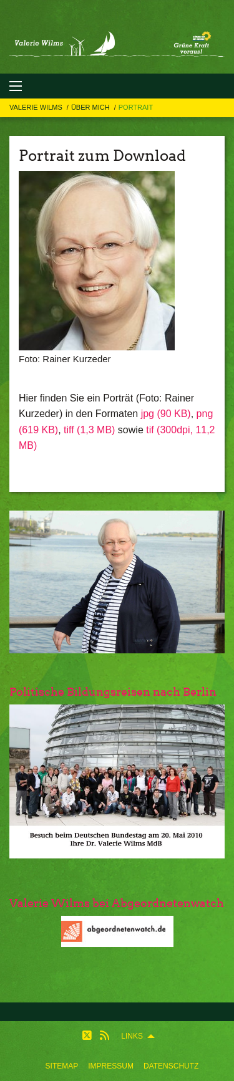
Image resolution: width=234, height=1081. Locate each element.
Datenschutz (171, 1066)
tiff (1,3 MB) (89, 430)
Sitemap (62, 1066)
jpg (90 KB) (166, 413)
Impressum (111, 1066)
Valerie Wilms (36, 107)
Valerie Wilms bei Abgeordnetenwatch (116, 903)
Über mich (91, 107)
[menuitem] (62, 1066)
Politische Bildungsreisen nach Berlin (113, 691)
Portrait (136, 107)
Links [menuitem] (132, 1036)
